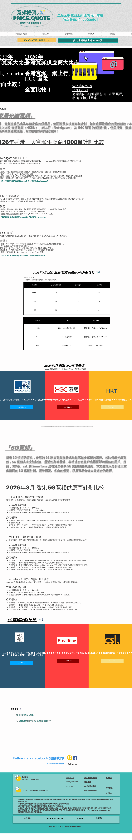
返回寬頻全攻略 (25, 715)
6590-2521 (80, 90)
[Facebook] (75, 758)
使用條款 (27, 818)
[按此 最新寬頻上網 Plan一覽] (88, 40)
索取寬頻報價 (82, 86)
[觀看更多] (16, 709)
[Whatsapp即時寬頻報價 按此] (36, 40)
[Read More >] (21, 407)
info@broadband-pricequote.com (35, 790)
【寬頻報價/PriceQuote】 (39, 181)
